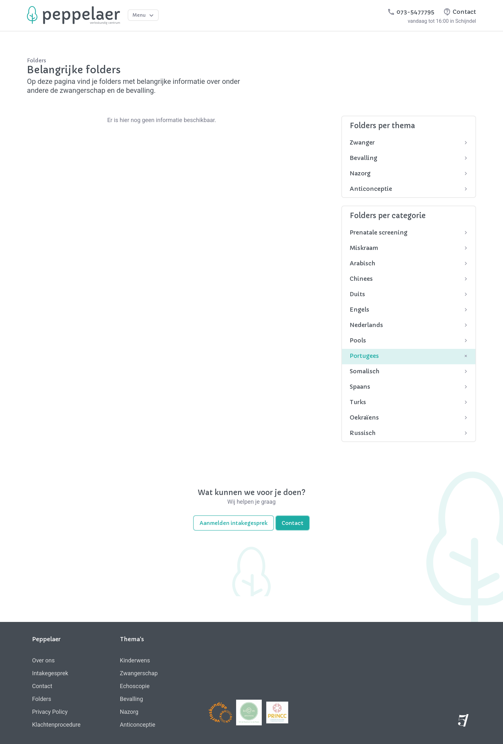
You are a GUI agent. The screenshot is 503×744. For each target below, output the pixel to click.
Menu (143, 15)
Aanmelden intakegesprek (234, 523)
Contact (292, 523)
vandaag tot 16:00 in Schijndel (442, 21)
